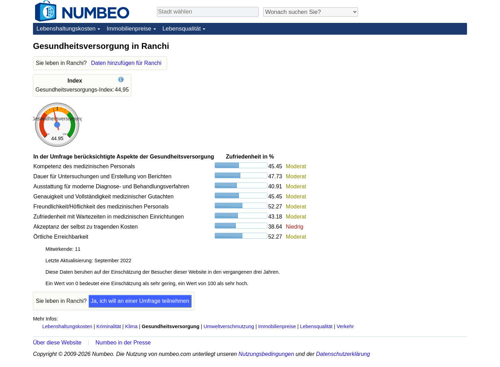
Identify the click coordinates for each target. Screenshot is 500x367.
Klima (131, 326)
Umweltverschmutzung (228, 326)
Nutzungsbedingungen (266, 354)
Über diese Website (57, 342)
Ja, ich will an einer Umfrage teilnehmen (140, 301)
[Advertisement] (415, 84)
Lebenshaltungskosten (65, 28)
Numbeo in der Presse (123, 342)
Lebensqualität (181, 28)
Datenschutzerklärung (343, 354)
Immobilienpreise (129, 28)
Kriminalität (108, 326)
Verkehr (345, 326)
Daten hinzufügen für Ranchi (126, 63)
